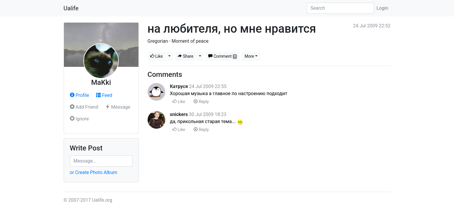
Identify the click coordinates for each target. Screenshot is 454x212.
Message (117, 107)
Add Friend (84, 107)
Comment (222, 56)
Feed (104, 95)
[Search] (340, 8)
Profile (79, 95)
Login (382, 8)
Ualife (71, 8)
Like (156, 56)
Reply (201, 101)
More (249, 56)
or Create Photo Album (93, 172)
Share (185, 56)
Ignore (79, 119)
